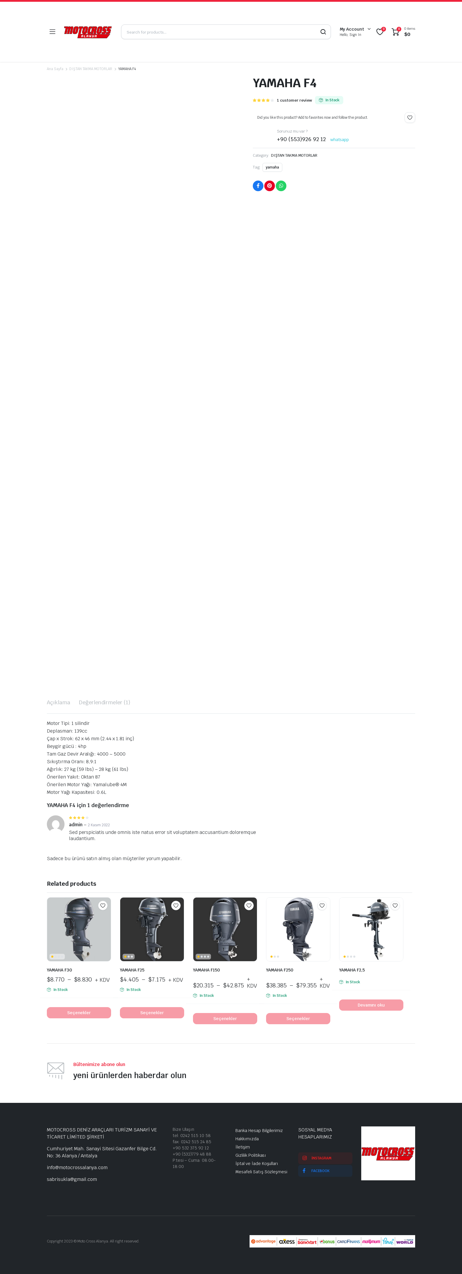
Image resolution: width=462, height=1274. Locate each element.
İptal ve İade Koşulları (256, 1163)
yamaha (272, 167)
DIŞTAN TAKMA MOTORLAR (90, 69)
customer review (294, 100)
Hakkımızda (247, 1138)
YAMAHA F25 (132, 970)
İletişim (242, 1147)
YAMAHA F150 (206, 970)
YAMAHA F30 (59, 970)
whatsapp (339, 139)
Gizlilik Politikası (250, 1155)
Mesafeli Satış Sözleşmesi (261, 1171)
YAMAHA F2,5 (352, 970)
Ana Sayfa (55, 69)
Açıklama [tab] (58, 702)
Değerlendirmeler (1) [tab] (104, 702)
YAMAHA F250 (279, 970)
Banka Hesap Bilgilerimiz (259, 1130)
